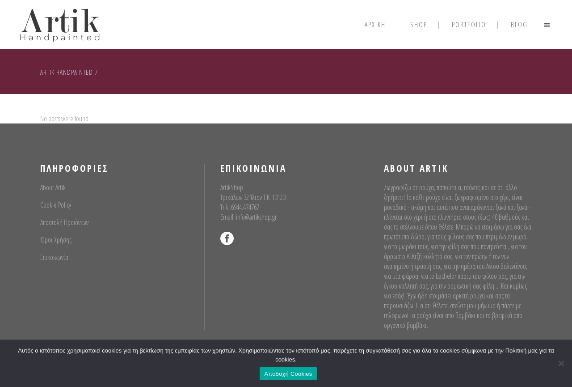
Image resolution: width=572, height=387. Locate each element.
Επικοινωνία (54, 257)
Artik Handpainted (66, 72)
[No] (560, 363)
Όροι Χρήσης (56, 240)
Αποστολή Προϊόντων (64, 222)
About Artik (53, 187)
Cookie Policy (55, 205)
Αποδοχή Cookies (288, 373)
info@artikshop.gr (256, 217)
